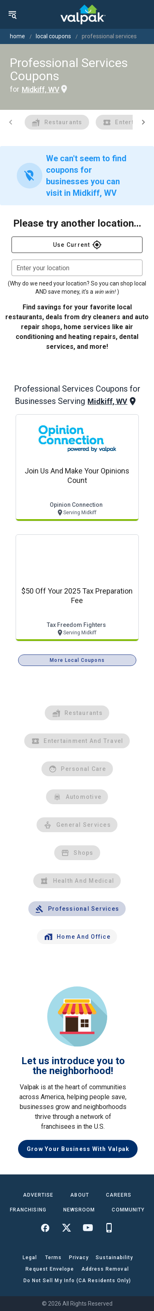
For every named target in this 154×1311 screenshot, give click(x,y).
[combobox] (77, 268)
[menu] (12, 14)
